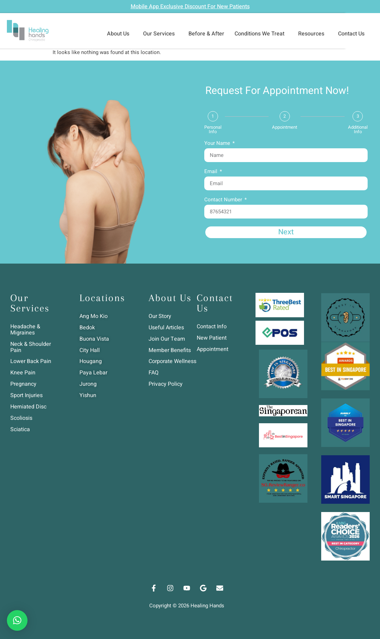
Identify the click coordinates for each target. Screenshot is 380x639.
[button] (17, 620)
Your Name (217, 144)
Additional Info (358, 129)
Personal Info (212, 129)
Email (211, 172)
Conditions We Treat (261, 34)
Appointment (284, 127)
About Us (120, 34)
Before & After (206, 34)
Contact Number (223, 200)
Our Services (160, 34)
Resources (313, 34)
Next (286, 232)
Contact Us (353, 34)
